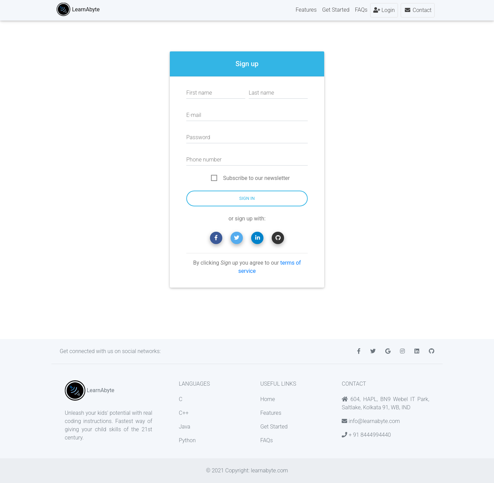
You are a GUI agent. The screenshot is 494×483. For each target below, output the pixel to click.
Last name (261, 92)
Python (187, 440)
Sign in (247, 198)
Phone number (204, 159)
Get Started (336, 11)
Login (384, 11)
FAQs (361, 11)
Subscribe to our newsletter (256, 178)
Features (306, 11)
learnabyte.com (269, 470)
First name (199, 92)
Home (267, 399)
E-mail (193, 115)
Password (198, 137)
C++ (183, 413)
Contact (418, 11)
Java (184, 426)
